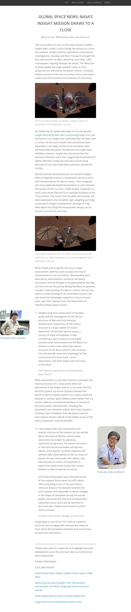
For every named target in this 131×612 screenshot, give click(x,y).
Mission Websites (94, 2)
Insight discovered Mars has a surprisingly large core (62, 135)
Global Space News (66, 37)
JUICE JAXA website (44, 567)
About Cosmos (78, 2)
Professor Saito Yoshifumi (110, 471)
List (87, 37)
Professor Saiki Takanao (12, 337)
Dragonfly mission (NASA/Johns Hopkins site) (58, 601)
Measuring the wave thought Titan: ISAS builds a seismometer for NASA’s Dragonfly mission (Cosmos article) (62, 586)
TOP (66, 2)
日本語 (107, 2)
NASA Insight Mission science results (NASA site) (60, 595)
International (80, 37)
